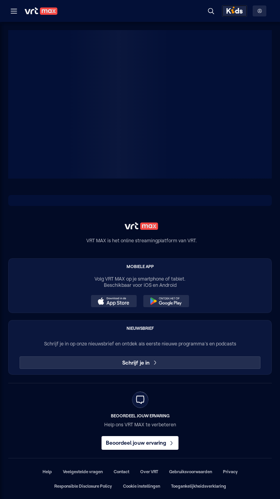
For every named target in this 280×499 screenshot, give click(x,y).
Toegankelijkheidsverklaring (198, 486)
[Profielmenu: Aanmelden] (259, 10)
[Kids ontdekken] (234, 11)
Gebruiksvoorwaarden (190, 471)
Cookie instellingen (141, 486)
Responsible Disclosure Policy (83, 486)
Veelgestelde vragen (83, 471)
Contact (121, 471)
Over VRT (149, 471)
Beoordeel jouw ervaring (140, 443)
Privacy (230, 471)
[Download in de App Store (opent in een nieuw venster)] (113, 301)
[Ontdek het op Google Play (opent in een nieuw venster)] (166, 301)
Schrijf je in (140, 362)
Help (47, 471)
